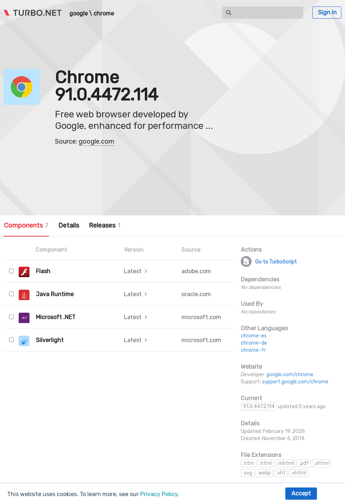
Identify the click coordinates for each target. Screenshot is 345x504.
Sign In (327, 12)
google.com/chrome (289, 375)
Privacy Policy (159, 494)
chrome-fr (253, 350)
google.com (96, 141)
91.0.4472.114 (259, 406)
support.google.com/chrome (295, 382)
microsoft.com (201, 317)
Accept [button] (301, 493)
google (78, 14)
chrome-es (254, 336)
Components (26, 225)
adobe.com (196, 271)
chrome (103, 14)
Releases (104, 225)
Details (68, 225)
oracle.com (196, 294)
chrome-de (254, 343)
